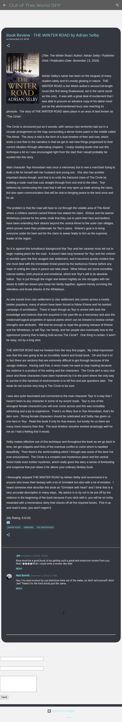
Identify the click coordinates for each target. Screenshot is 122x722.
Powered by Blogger (61, 710)
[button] (8, 46)
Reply (19, 569)
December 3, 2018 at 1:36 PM (34, 556)
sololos (68, 717)
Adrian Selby (14, 527)
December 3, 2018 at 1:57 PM (44, 575)
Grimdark (28, 527)
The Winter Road (45, 527)
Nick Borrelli (22, 575)
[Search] (117, 5)
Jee (18, 555)
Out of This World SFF (35, 5)
